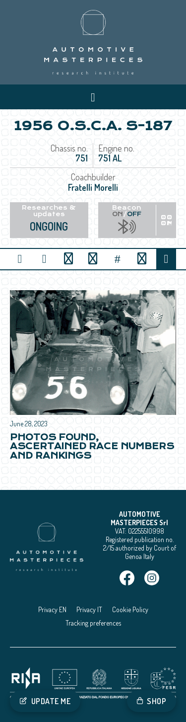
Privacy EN (52, 609)
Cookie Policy (130, 609)
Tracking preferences (93, 623)
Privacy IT (89, 609)
